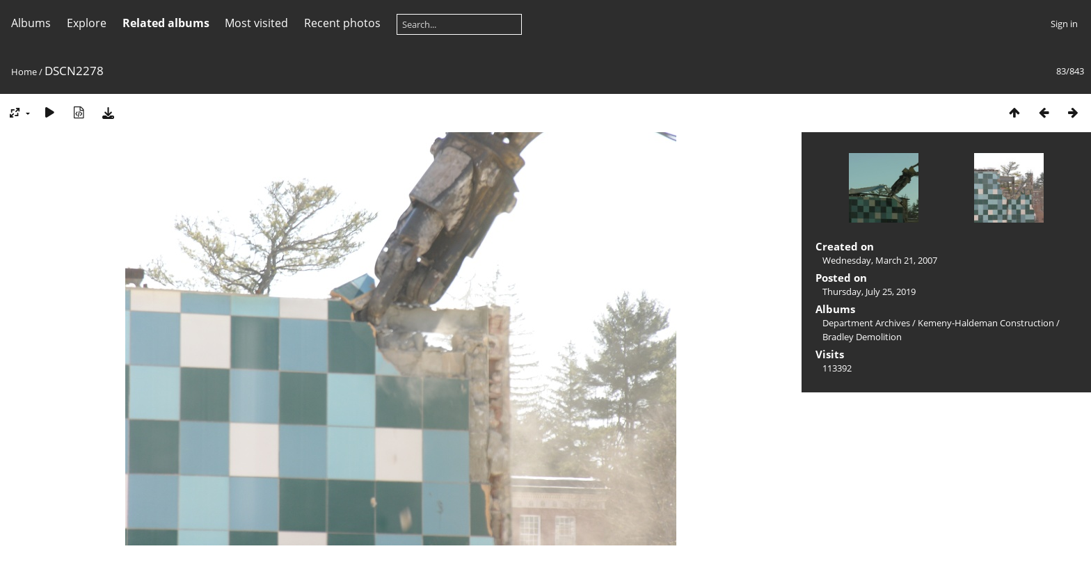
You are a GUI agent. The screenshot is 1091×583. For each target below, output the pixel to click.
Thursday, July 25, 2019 (869, 291)
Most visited (256, 23)
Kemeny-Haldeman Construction (986, 323)
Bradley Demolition (862, 336)
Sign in (1064, 23)
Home (24, 71)
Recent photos (342, 23)
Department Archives (866, 323)
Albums (31, 23)
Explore (86, 23)
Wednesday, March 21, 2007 (879, 260)
